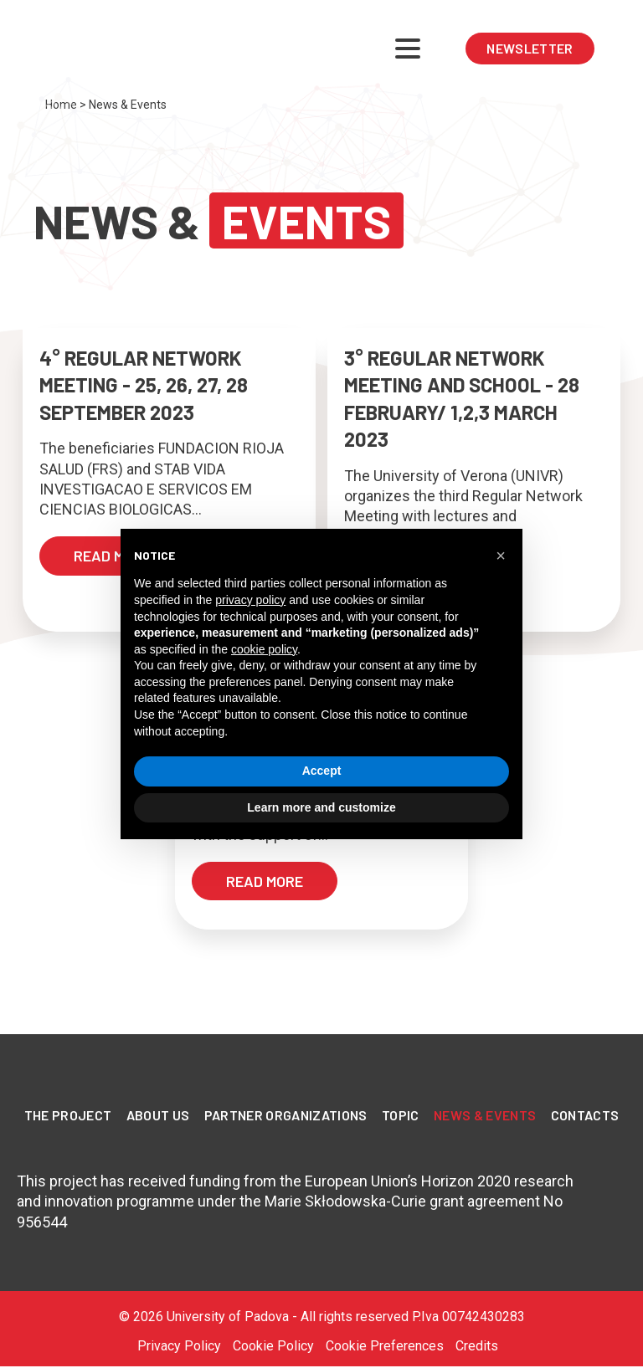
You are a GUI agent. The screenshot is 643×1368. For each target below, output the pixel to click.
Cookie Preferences (385, 1346)
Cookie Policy (273, 1346)
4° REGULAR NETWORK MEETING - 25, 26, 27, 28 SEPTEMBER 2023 (143, 385)
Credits (476, 1346)
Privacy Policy (179, 1346)
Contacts (585, 1115)
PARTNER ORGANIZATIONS (286, 1115)
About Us (158, 1115)
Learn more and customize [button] (321, 807)
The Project (68, 1115)
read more (112, 555)
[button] (500, 555)
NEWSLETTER (529, 48)
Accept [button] (322, 770)
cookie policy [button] (264, 649)
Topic (400, 1115)
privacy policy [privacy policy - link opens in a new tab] (250, 600)
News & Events (485, 1115)
